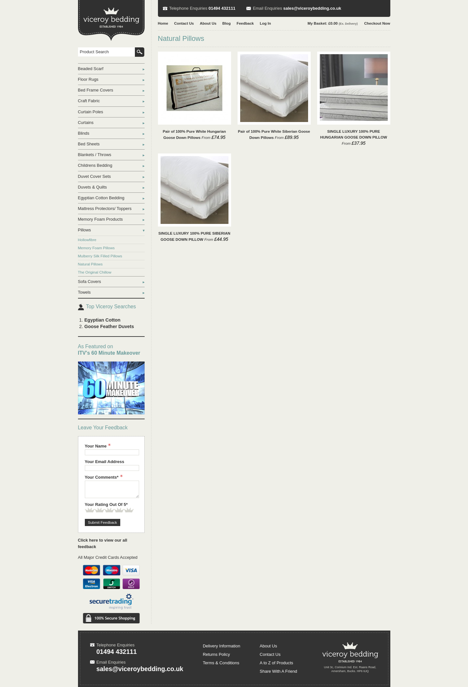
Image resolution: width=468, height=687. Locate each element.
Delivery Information (221, 646)
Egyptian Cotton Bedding (101, 197)
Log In (265, 23)
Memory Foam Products (100, 219)
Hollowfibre (87, 240)
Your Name (97, 446)
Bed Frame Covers (95, 90)
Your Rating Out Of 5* (106, 504)
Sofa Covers (89, 281)
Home (163, 23)
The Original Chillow (94, 272)
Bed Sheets (89, 143)
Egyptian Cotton (102, 320)
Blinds (83, 133)
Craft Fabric (89, 100)
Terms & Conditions (221, 662)
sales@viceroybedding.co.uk (312, 8)
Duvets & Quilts (92, 187)
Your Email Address (104, 461)
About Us (208, 23)
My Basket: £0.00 (332, 23)
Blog (226, 23)
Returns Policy (216, 654)
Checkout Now (377, 23)
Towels (84, 292)
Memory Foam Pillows (96, 248)
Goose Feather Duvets (109, 326)
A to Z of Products (276, 662)
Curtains (86, 122)
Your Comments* (104, 477)
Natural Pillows (90, 264)
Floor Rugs (88, 79)
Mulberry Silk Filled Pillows (100, 256)
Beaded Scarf (91, 68)
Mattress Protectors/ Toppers (105, 208)
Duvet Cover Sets (94, 176)
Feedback (245, 23)
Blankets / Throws (94, 154)
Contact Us (184, 23)
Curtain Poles (90, 111)
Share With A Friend (278, 671)
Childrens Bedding (95, 165)
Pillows (84, 229)
